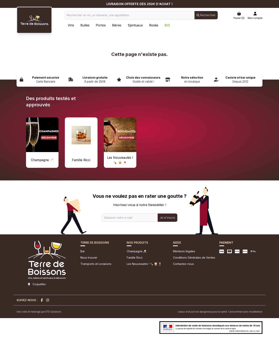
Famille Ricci (134, 257)
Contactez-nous (183, 264)
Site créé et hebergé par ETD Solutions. (39, 311)
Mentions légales (184, 251)
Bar (82, 251)
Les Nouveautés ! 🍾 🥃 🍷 (144, 264)
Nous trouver (88, 257)
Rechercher (206, 15)
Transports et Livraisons (95, 264)
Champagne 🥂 (137, 251)
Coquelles (39, 284)
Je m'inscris (167, 217)
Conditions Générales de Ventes (194, 257)
